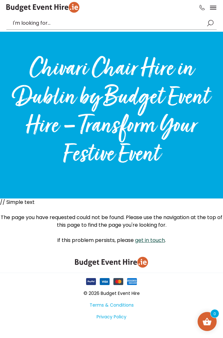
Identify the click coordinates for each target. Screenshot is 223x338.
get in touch (150, 240)
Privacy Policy (111, 317)
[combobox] (108, 23)
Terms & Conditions (112, 305)
